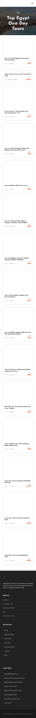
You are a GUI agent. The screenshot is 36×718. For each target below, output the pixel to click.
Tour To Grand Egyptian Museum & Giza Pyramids (17, 59)
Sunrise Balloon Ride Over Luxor (16, 185)
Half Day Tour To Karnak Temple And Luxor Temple (17, 407)
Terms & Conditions (8, 608)
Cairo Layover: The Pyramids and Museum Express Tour (16, 112)
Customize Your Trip (9, 616)
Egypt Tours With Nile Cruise (12, 690)
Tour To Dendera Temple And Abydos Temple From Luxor (18, 370)
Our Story (5, 600)
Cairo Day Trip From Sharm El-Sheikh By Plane (17, 481)
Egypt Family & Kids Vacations (13, 682)
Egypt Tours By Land (10, 686)
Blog (5, 655)
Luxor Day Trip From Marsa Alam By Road (17, 519)
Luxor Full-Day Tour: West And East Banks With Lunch (17, 444)
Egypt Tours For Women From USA (14, 678)
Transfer (7, 651)
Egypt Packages (9, 634)
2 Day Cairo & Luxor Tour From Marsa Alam (18, 75)
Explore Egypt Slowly (10, 695)
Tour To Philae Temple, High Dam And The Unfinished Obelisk (18, 333)
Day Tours (7, 643)
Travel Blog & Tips (8, 604)
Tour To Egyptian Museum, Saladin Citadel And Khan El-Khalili (17, 259)
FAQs (4, 612)
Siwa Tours (7, 703)
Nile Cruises (7, 638)
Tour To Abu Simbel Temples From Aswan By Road (16, 296)
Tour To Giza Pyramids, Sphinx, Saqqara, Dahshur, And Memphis (16, 221)
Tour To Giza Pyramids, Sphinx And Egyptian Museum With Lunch (17, 149)
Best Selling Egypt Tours (11, 674)
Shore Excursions (9, 647)
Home (6, 630)
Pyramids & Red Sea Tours (12, 699)
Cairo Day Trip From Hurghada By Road (16, 556)
